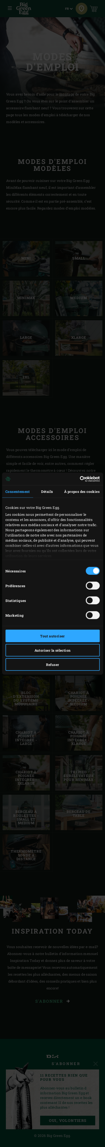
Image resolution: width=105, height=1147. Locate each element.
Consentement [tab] (17, 491)
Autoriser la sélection (53, 650)
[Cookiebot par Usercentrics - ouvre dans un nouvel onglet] (78, 479)
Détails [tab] (47, 491)
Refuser (52, 664)
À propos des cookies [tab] (82, 491)
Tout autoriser (52, 636)
